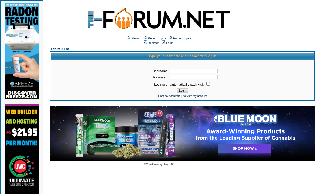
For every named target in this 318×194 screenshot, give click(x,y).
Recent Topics (157, 38)
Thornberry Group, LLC (163, 164)
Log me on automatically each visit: (182, 84)
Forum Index (60, 48)
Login (167, 42)
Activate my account (195, 96)
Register (151, 42)
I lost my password (169, 96)
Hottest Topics (182, 38)
